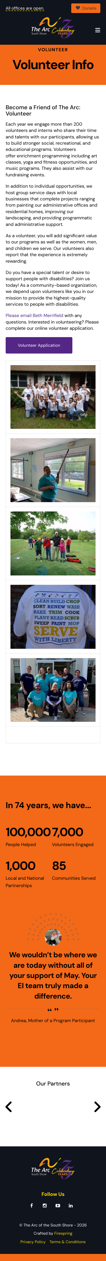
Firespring (63, 1240)
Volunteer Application (39, 352)
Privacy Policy (33, 1248)
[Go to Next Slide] (97, 1114)
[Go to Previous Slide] (9, 1114)
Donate (85, 8)
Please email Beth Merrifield (34, 323)
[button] (97, 30)
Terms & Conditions (67, 1248)
